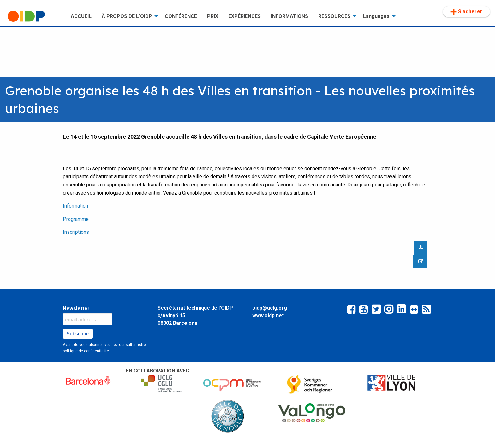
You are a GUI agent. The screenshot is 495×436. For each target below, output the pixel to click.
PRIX (212, 16)
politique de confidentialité (86, 351)
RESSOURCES (334, 16)
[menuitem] (34, 16)
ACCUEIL (81, 16)
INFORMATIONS (289, 16)
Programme (76, 219)
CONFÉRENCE (181, 16)
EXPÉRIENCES (244, 16)
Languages (376, 16)
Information (75, 206)
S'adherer (466, 12)
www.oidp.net (268, 315)
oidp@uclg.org (269, 308)
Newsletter (76, 309)
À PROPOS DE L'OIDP (127, 16)
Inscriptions (76, 232)
